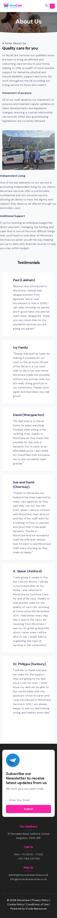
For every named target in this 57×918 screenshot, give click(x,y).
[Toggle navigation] (52, 6)
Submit (28, 809)
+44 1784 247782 (29, 858)
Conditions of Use (37, 904)
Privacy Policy (40, 900)
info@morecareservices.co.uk (28, 879)
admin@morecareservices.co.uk (28, 875)
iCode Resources (36, 908)
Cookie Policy (16, 904)
